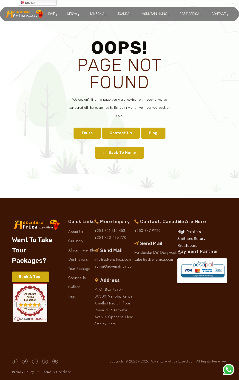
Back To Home (119, 152)
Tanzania (96, 14)
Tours (87, 133)
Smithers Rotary (191, 239)
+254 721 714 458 (109, 230)
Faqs (72, 296)
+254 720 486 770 (110, 237)
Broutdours (187, 245)
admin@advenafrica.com (114, 266)
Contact (219, 14)
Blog (153, 133)
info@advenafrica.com (112, 259)
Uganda (123, 14)
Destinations (78, 259)
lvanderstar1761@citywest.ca (157, 252)
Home (51, 14)
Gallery (74, 287)
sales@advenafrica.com (153, 259)
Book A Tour (30, 277)
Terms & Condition (56, 371)
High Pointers (189, 232)
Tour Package (79, 268)
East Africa (189, 14)
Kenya (72, 14)
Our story (75, 241)
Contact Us (121, 133)
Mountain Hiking (154, 14)
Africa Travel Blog (82, 250)
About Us (75, 231)
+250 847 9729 (147, 230)
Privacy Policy (23, 371)
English (27, 3)
